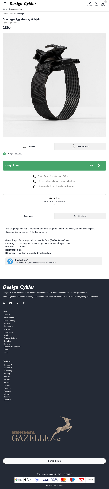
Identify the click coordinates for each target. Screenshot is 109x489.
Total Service (9, 318)
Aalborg (7, 382)
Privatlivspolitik (51, 485)
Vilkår (6, 335)
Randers (7, 388)
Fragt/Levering (9, 321)
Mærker (7, 329)
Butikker (7, 324)
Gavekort (7, 344)
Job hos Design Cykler (12, 347)
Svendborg (8, 371)
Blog (6, 353)
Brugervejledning (10, 338)
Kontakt (7, 315)
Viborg (6, 394)
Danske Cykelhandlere (40, 253)
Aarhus (6, 385)
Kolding (7, 374)
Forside (5, 14)
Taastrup (7, 397)
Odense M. (8, 368)
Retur (6, 350)
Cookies (60, 485)
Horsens (7, 377)
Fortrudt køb (54, 461)
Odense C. (8, 365)
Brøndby (7, 400)
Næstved (7, 391)
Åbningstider (9, 326)
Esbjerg (7, 379)
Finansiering (8, 332)
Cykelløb (7, 341)
